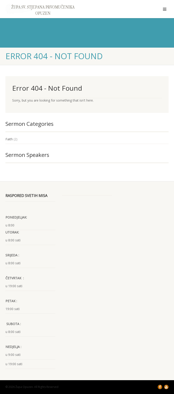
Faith (9, 139)
